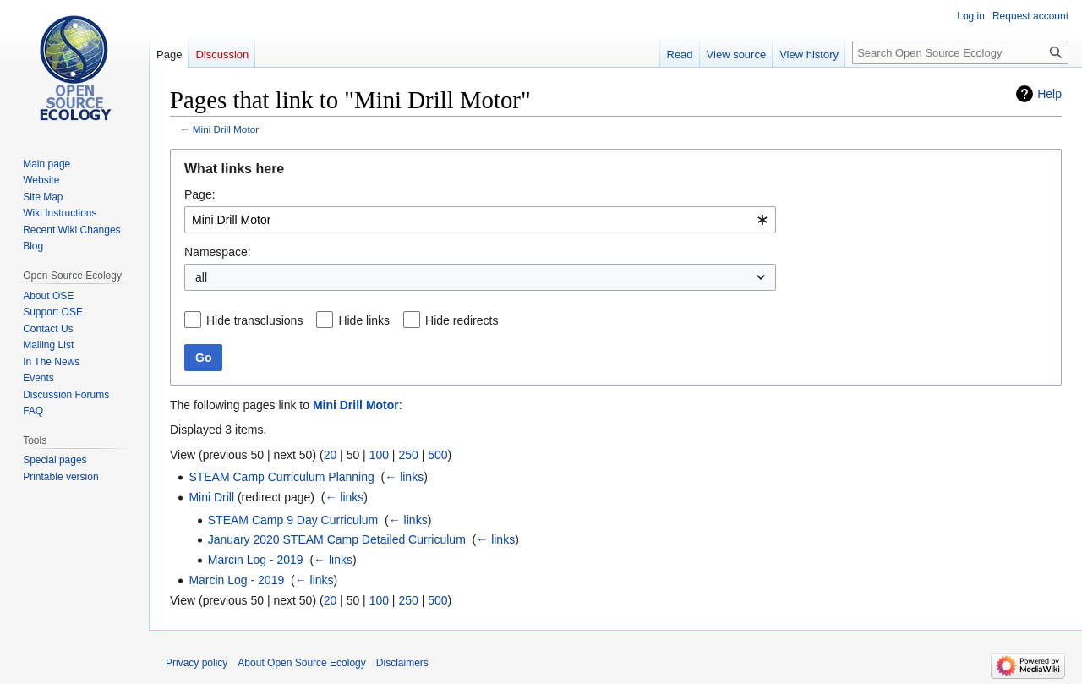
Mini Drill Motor (226, 128)
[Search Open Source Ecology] (960, 52)
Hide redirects (461, 320)
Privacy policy (196, 663)
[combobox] (480, 219)
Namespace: (217, 252)
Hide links (364, 320)
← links (404, 477)
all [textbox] (201, 277)
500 (437, 455)
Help (1049, 94)
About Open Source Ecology (301, 663)
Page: (200, 194)
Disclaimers (402, 663)
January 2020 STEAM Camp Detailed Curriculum (337, 539)
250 (408, 455)
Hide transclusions (254, 320)
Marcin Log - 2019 (255, 559)
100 (379, 455)
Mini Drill (211, 497)
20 (330, 455)
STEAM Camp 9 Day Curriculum (293, 520)
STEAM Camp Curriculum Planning (281, 477)
